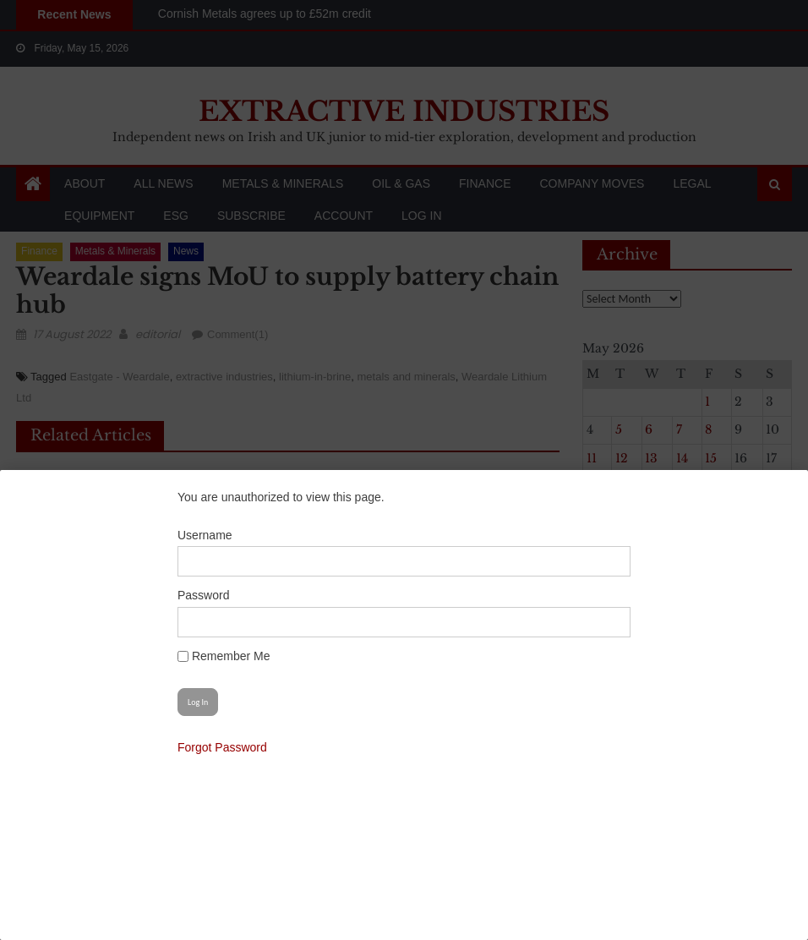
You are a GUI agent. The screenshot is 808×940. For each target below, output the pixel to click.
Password (203, 595)
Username (204, 535)
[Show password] (609, 622)
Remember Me (223, 656)
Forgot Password (222, 747)
